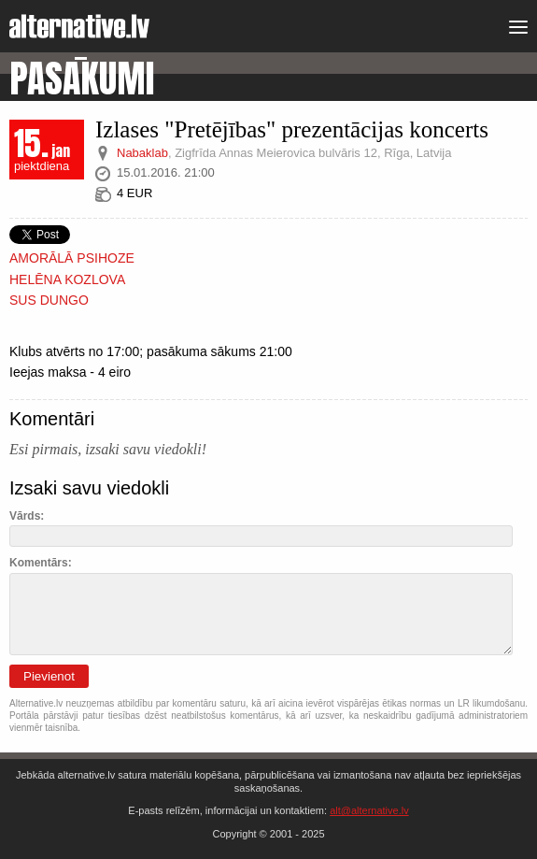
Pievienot (49, 676)
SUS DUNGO (49, 300)
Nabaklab (142, 153)
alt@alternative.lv (369, 810)
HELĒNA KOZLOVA (67, 279)
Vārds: (26, 516)
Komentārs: (40, 562)
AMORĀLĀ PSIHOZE (71, 258)
